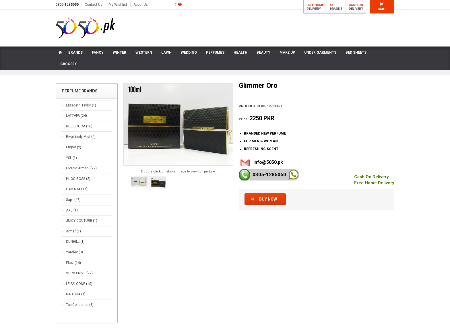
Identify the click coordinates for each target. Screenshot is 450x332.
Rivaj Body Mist (81, 137)
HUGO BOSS (78, 179)
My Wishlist (118, 5)
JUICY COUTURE (81, 221)
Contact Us (93, 5)
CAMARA (77, 189)
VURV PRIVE (79, 273)
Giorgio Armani (81, 168)
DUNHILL (75, 242)
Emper (73, 147)
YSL (71, 158)
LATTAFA (76, 116)
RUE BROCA (79, 126)
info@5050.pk (268, 162)
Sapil (73, 200)
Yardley (74, 252)
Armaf (73, 231)
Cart (382, 9)
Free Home (315, 5)
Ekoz (73, 263)
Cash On (356, 5)
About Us (140, 5)
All (332, 5)
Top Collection (80, 305)
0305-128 (67, 5)
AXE (72, 210)
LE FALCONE (79, 284)
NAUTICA (76, 294)
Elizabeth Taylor (81, 105)
